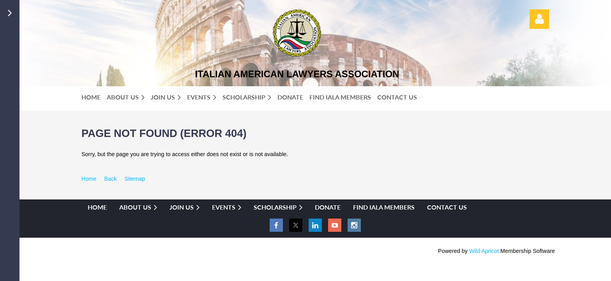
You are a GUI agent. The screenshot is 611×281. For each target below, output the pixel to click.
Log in (539, 19)
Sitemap (134, 179)
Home (88, 179)
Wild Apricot (484, 251)
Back (110, 179)
